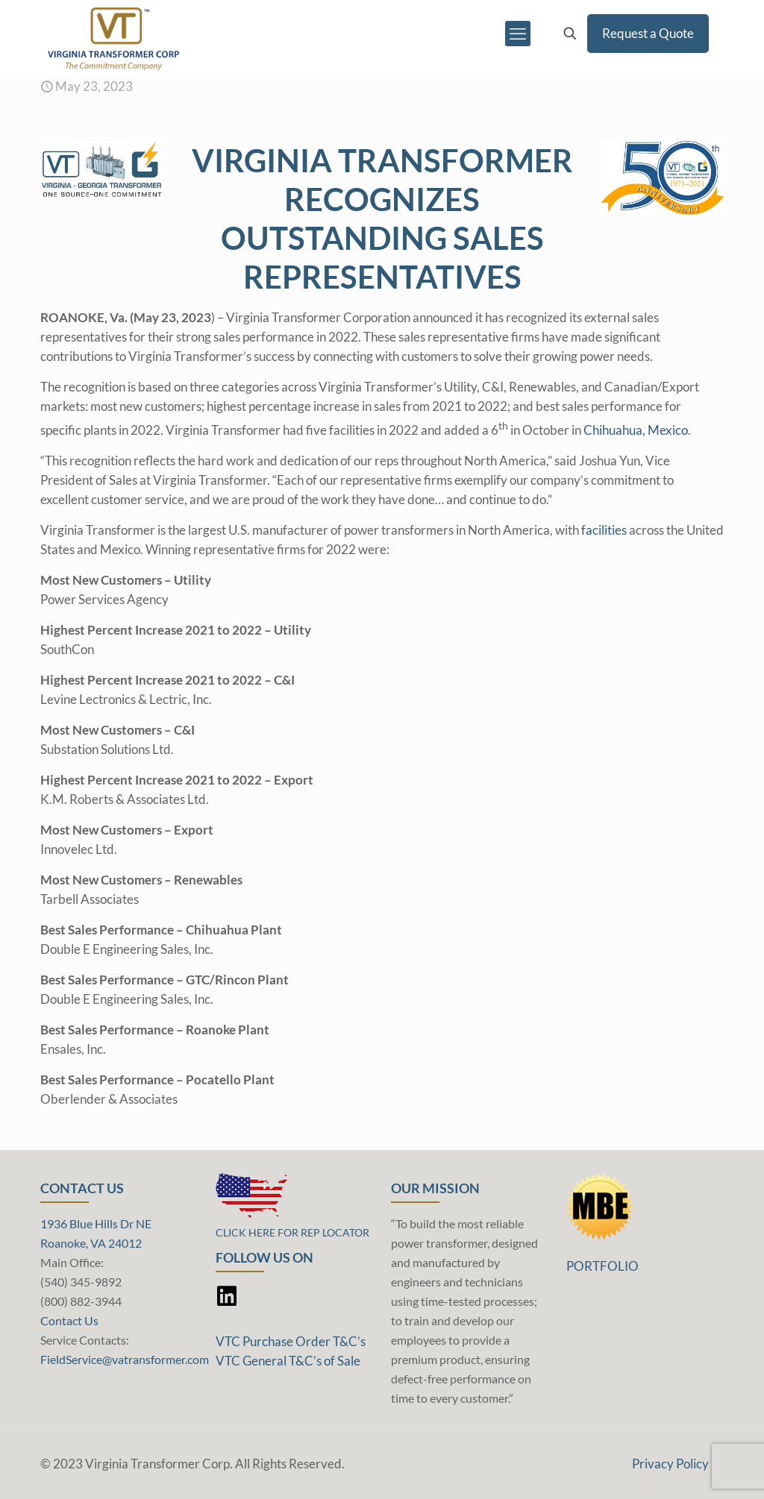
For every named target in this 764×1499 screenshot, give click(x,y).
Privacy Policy (670, 1463)
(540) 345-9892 (81, 1282)
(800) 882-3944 (81, 1301)
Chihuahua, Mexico (635, 430)
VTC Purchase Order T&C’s (291, 1341)
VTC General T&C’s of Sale (288, 1360)
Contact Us (69, 1320)
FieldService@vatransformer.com (124, 1359)
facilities (604, 530)
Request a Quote (648, 33)
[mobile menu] (517, 33)
